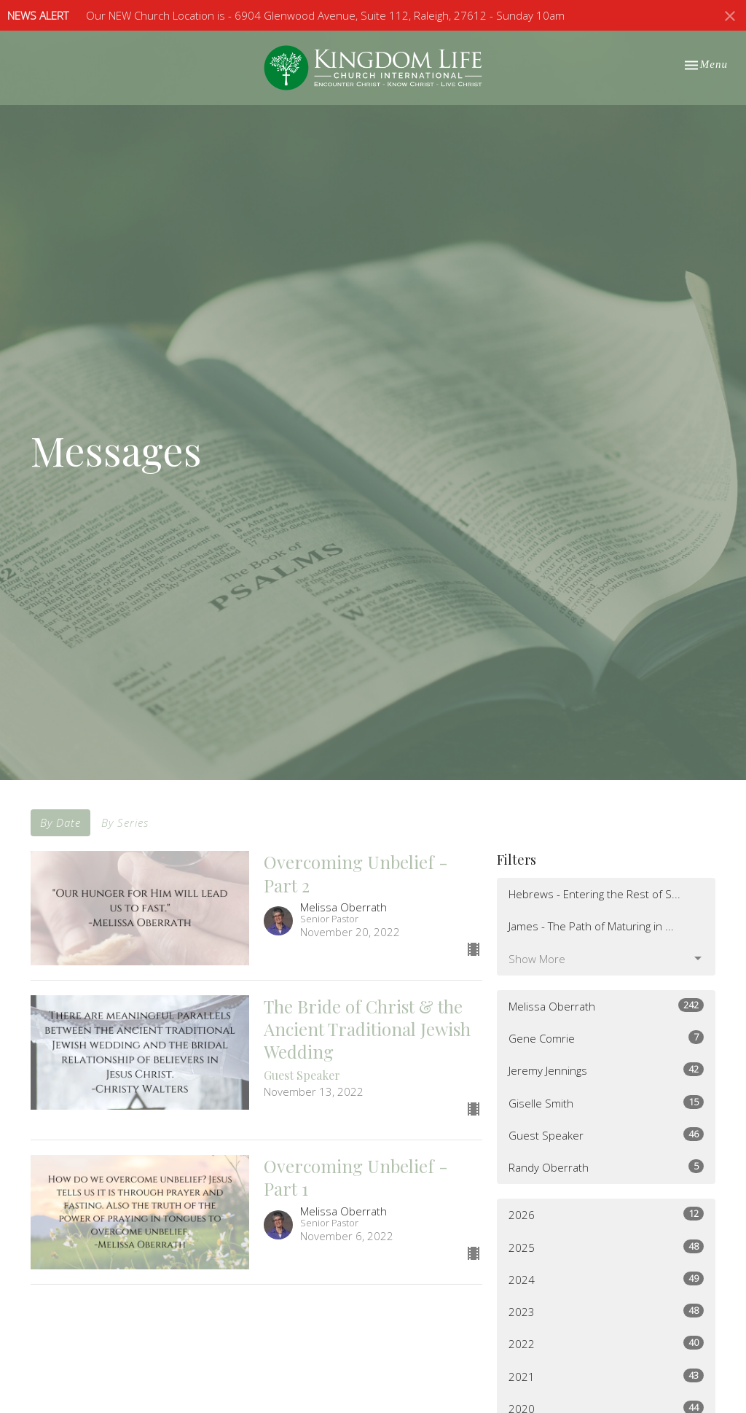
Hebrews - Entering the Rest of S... (594, 894)
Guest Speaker (606, 1135)
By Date (60, 822)
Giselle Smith (606, 1102)
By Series (125, 822)
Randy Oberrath (606, 1167)
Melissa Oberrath (606, 1005)
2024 (606, 1279)
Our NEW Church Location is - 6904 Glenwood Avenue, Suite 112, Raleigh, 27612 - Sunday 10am (325, 15)
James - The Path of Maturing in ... (591, 926)
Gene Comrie (606, 1038)
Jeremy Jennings (606, 1070)
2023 (606, 1311)
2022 (606, 1343)
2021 (606, 1376)
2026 (606, 1214)
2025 (606, 1247)
